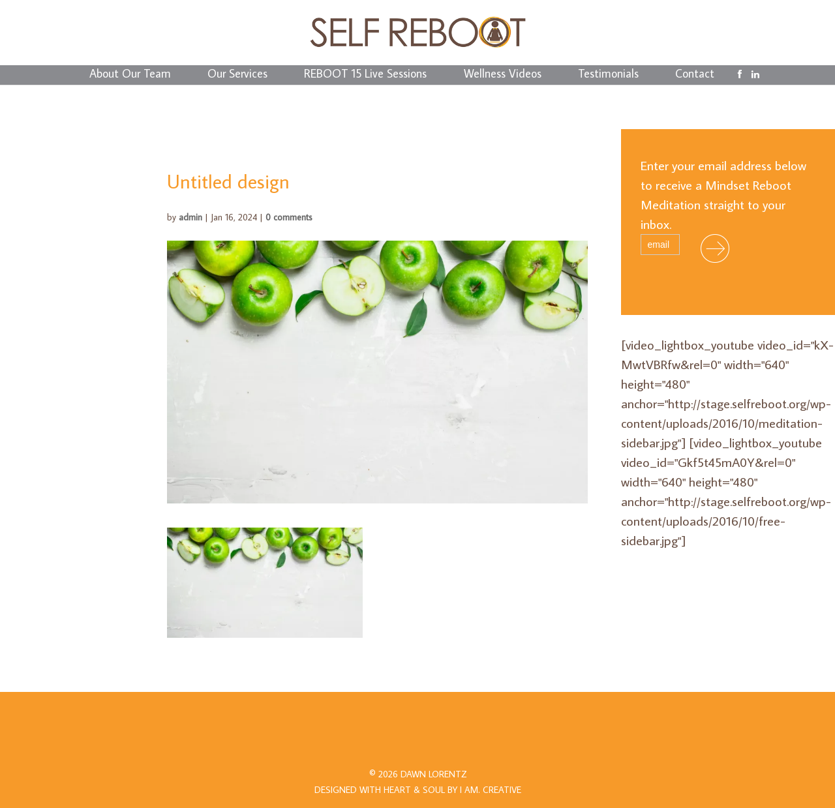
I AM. (490, 790)
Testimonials (608, 75)
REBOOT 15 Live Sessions (365, 75)
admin (190, 217)
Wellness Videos (502, 75)
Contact (694, 75)
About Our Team (130, 75)
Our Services (237, 75)
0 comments (289, 217)
